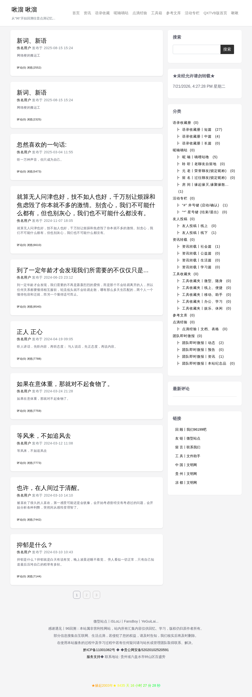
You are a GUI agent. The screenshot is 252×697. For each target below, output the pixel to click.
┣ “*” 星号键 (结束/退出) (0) (201, 212)
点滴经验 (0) (184, 322)
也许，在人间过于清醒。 (50, 487)
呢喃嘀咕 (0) (184, 150)
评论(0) (21, 67)
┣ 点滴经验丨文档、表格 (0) (202, 329)
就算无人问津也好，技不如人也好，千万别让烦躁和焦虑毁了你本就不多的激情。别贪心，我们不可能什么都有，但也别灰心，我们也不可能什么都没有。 (86, 204)
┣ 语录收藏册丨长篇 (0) (198, 143)
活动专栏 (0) (184, 198)
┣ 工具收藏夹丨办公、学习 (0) (203, 301)
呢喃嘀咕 (121, 13)
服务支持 (93, 657)
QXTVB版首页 (215, 13)
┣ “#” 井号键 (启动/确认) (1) (202, 205)
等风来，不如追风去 (44, 435)
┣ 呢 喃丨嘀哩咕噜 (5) (197, 157)
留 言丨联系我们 (187, 447)
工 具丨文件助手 (187, 456)
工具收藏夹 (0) (186, 274)
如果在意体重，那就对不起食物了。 (65, 384)
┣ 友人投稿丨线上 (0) (196, 226)
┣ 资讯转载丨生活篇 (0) (198, 260)
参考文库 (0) (184, 315)
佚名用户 (24, 48)
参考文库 (173, 13)
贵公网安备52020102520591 (146, 650)
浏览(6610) (34, 244)
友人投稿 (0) (184, 219)
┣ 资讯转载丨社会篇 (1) (198, 246)
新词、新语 (32, 40)
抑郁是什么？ (35, 544)
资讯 (87, 13)
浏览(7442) (34, 519)
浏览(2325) (34, 119)
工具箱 (156, 13)
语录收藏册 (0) (186, 123)
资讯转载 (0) (184, 240)
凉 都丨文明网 (186, 482)
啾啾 (234, 13)
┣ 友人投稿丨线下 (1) (196, 233)
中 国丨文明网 (186, 465)
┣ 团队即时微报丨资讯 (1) (200, 356)
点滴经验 (139, 13)
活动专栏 (192, 13)
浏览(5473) (34, 171)
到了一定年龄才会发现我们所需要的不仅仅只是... (83, 270)
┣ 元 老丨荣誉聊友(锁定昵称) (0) (205, 171)
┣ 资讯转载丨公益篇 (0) (198, 253)
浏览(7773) (34, 462)
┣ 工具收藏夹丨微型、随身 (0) (203, 281)
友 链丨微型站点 (187, 438)
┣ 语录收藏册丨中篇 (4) (198, 136)
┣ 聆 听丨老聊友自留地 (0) (200, 164)
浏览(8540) (34, 306)
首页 (76, 13)
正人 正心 (30, 331)
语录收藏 (102, 13)
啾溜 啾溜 (24, 9)
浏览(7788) (34, 358)
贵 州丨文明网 (186, 474)
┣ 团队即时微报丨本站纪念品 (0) (205, 363)
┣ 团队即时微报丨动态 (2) (200, 343)
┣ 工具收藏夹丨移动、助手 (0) (203, 295)
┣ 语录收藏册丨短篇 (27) (199, 129)
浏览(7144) (34, 576)
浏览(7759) (34, 410)
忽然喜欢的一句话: (42, 144)
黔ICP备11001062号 (99, 650)
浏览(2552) (34, 67)
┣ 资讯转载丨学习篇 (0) (198, 267)
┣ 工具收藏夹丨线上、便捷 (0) (203, 288)
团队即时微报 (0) (187, 336)
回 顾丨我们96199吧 (190, 429)
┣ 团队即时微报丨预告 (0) (200, 350)
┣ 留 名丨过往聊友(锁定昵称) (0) (205, 178)
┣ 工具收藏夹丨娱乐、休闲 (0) (203, 308)
